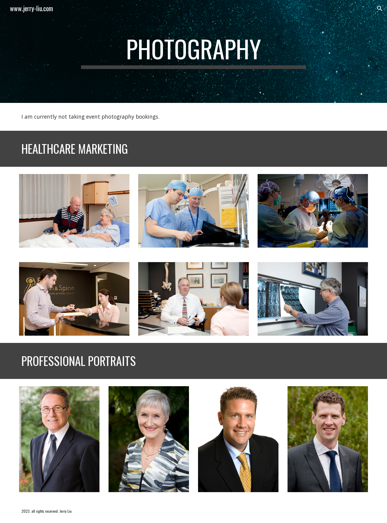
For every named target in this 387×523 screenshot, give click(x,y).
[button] (379, 8)
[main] (193, 51)
